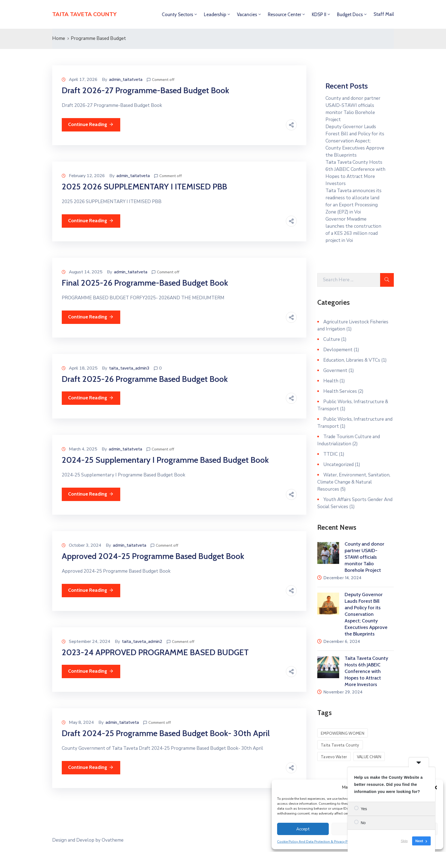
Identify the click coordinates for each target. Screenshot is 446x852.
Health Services (340, 391)
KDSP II (319, 14)
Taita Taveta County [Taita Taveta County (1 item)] (340, 745)
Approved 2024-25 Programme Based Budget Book (153, 556)
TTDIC (330, 454)
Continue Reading (91, 124)
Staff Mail (384, 14)
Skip (404, 841)
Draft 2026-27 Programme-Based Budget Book (145, 90)
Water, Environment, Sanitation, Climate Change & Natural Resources (353, 482)
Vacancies (247, 14)
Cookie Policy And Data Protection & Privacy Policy (316, 841)
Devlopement (338, 350)
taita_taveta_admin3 (129, 368)
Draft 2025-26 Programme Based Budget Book (145, 379)
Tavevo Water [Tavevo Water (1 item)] (334, 756)
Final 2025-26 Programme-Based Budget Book (145, 283)
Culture (331, 339)
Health (330, 381)
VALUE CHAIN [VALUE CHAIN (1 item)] (369, 756)
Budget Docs (350, 14)
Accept (303, 829)
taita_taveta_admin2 (142, 642)
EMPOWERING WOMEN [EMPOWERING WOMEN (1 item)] (342, 733)
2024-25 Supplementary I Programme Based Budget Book (165, 460)
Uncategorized (338, 464)
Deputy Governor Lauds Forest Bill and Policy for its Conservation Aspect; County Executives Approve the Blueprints (354, 141)
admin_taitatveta (125, 80)
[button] (435, 787)
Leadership (215, 14)
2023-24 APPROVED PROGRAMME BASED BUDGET (155, 652)
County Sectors (177, 14)
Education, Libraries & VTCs (351, 360)
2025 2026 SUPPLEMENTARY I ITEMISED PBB (144, 186)
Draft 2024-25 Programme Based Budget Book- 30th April (166, 733)
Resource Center (284, 14)
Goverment (335, 370)
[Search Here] (348, 280)
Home (58, 38)
